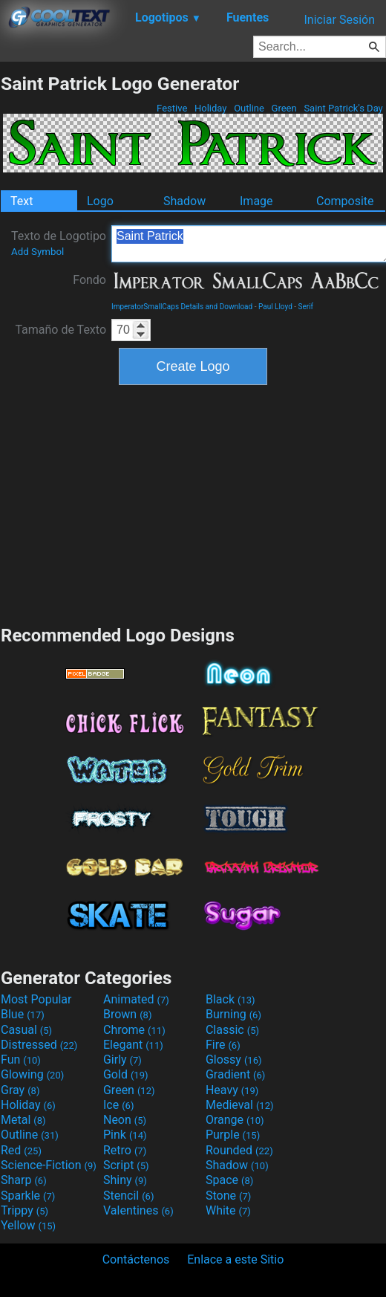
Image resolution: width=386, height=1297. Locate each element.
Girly (122, 1059)
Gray (20, 1090)
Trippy (24, 1210)
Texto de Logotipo (58, 243)
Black (230, 999)
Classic (232, 1030)
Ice (118, 1105)
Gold (125, 1074)
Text (21, 201)
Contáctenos (136, 1259)
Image (256, 201)
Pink (125, 1135)
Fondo (89, 280)
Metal (23, 1120)
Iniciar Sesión (339, 20)
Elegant (133, 1045)
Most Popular (36, 999)
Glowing (32, 1074)
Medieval (240, 1105)
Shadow (184, 201)
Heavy (232, 1090)
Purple (233, 1135)
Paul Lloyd (275, 307)
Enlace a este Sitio (235, 1259)
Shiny (125, 1180)
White (228, 1210)
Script (126, 1165)
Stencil (128, 1195)
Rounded (239, 1150)
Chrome (134, 1030)
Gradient (235, 1074)
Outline (249, 108)
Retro (124, 1150)
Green (284, 108)
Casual (26, 1030)
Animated (136, 999)
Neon (124, 1120)
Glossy (234, 1059)
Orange (235, 1120)
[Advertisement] (193, 503)
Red (21, 1150)
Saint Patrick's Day (343, 108)
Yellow (28, 1225)
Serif (306, 307)
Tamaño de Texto (60, 330)
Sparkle (28, 1195)
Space (229, 1180)
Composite (345, 201)
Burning (233, 1014)
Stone (228, 1195)
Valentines (138, 1210)
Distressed (39, 1045)
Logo (100, 201)
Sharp (24, 1180)
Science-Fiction (48, 1165)
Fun (21, 1059)
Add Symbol (37, 251)
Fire (223, 1045)
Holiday (210, 108)
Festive (172, 108)
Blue (23, 1014)
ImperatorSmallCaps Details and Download (181, 307)
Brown (127, 1014)
